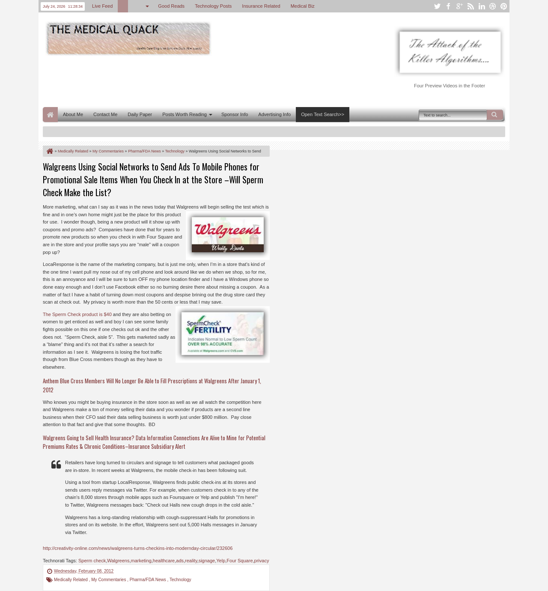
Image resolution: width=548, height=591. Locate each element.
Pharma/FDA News (148, 579)
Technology (180, 579)
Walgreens (118, 560)
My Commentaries (109, 579)
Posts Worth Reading (184, 114)
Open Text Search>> (322, 114)
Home (50, 114)
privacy (261, 560)
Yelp (220, 560)
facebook (448, 6)
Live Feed (102, 6)
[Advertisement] (198, 80)
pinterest (503, 6)
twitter (437, 6)
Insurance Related (261, 6)
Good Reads (171, 6)
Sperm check (92, 560)
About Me (73, 114)
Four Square (239, 560)
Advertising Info (274, 114)
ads (180, 560)
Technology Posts (213, 6)
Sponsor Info (234, 114)
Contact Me (105, 114)
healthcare (164, 560)
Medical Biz (303, 6)
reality (191, 560)
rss (470, 6)
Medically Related (71, 579)
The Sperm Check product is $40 (77, 314)
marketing (141, 560)
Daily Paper (140, 114)
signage (207, 560)
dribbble (492, 6)
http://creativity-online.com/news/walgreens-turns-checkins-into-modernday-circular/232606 (137, 548)
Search (495, 115)
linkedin (481, 6)
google (459, 6)
